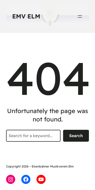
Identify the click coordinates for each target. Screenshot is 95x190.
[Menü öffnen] (80, 16)
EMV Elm (26, 16)
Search (76, 135)
